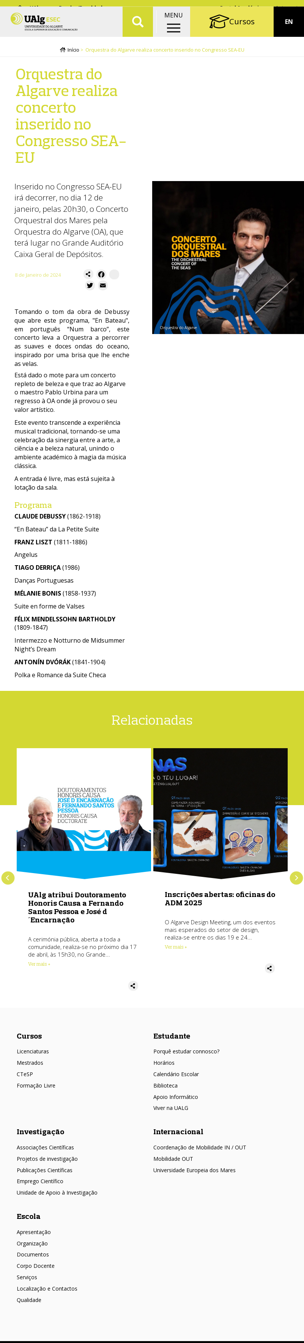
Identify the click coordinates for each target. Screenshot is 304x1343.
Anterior (7, 880)
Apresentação (34, 1233)
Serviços (27, 1279)
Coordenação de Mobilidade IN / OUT (199, 1149)
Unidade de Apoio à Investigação (57, 1194)
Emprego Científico (40, 1183)
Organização (32, 1245)
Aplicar (138, 30)
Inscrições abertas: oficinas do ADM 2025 (220, 900)
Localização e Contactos (47, 1290)
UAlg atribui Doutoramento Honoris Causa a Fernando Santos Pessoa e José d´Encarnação (77, 909)
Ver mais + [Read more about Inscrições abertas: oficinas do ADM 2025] (176, 949)
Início (73, 52)
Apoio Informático (175, 1098)
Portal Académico (242, 7)
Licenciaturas (33, 1053)
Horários (164, 1065)
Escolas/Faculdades (83, 7)
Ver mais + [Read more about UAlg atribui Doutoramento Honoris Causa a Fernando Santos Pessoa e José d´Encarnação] (39, 966)
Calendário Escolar (176, 1076)
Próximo (296, 880)
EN (289, 30)
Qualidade (29, 1302)
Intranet (287, 7)
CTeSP (25, 1076)
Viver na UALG (170, 1110)
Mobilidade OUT (173, 1161)
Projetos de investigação (47, 1161)
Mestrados (30, 1065)
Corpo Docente (36, 1268)
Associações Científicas (45, 1149)
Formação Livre (36, 1087)
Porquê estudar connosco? (186, 1053)
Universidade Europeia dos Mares (194, 1172)
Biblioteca (165, 1087)
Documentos (33, 1256)
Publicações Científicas (44, 1172)
